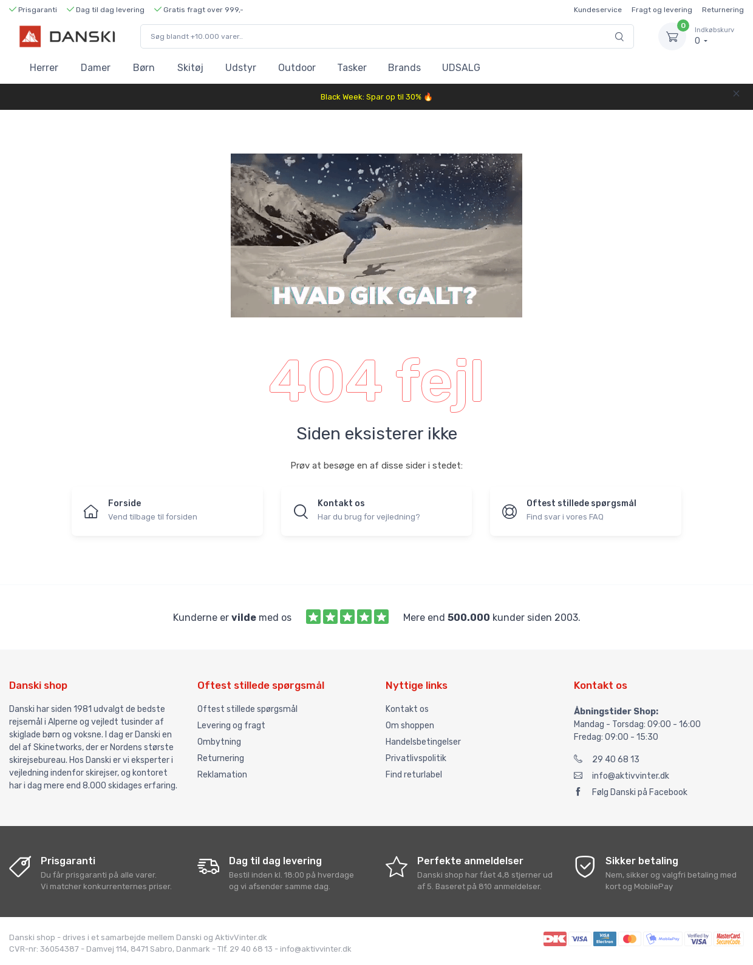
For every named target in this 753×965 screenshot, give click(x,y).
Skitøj (190, 67)
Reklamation (222, 775)
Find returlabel (414, 775)
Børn (144, 67)
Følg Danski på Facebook (630, 792)
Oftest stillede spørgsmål (247, 709)
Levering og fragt (231, 725)
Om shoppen (410, 725)
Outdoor (297, 67)
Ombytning (219, 742)
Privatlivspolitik (416, 758)
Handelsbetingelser (423, 742)
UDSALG (461, 67)
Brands (404, 67)
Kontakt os (407, 709)
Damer (96, 67)
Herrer (44, 67)
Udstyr (240, 67)
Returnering (723, 9)
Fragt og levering (662, 9)
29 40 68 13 (606, 759)
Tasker (352, 67)
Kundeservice (598, 9)
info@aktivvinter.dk (621, 776)
